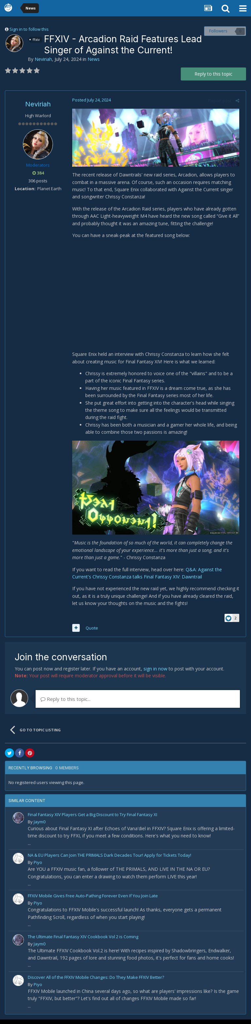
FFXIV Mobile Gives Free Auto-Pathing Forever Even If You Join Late (93, 900)
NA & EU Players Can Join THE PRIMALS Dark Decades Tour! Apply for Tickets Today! (109, 860)
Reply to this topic (213, 74)
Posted (90, 100)
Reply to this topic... (66, 703)
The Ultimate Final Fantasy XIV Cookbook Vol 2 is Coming (83, 941)
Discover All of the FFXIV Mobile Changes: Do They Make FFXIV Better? (96, 982)
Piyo (38, 867)
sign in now (155, 673)
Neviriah (43, 59)
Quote (90, 632)
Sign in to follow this (29, 29)
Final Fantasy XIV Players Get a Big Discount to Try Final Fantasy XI (92, 819)
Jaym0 (39, 826)
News (94, 59)
